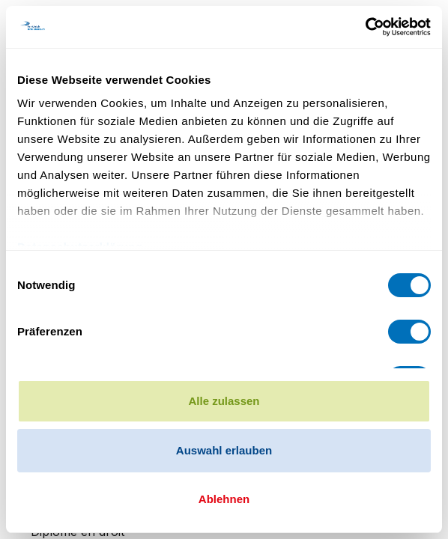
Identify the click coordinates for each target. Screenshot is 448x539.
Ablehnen (224, 499)
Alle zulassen (223, 401)
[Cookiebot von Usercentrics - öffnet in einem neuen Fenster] (365, 27)
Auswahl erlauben (224, 450)
